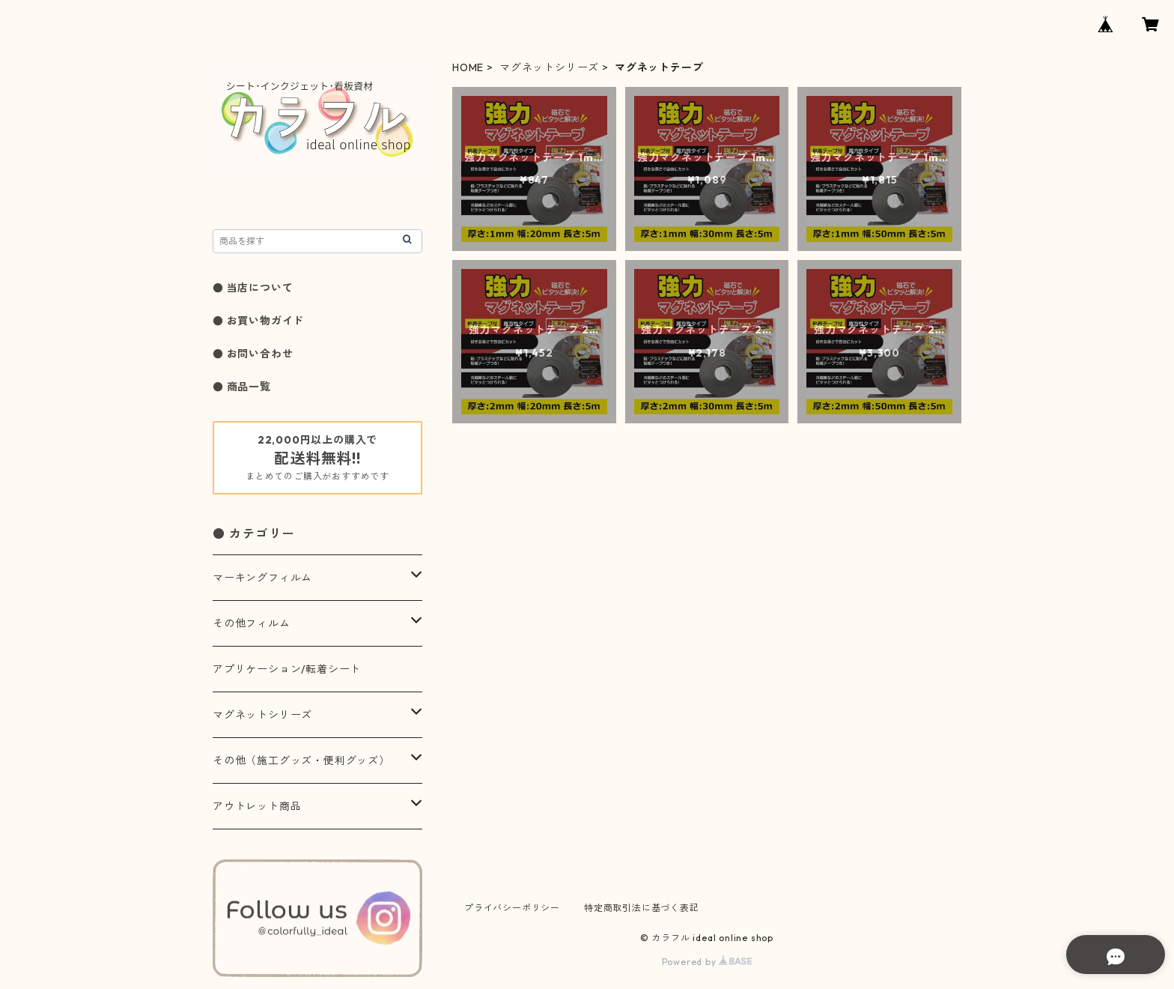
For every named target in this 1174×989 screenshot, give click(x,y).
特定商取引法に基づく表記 (641, 907)
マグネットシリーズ (549, 67)
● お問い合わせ (253, 353)
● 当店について (253, 287)
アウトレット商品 (257, 806)
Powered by (707, 961)
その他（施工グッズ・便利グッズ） (301, 760)
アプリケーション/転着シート (287, 669)
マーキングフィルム (262, 577)
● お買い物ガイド (258, 320)
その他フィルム (252, 623)
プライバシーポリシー (512, 907)
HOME (468, 67)
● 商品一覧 (242, 386)
